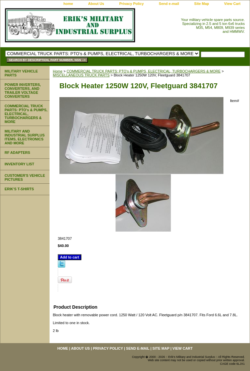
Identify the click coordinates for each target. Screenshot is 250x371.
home (68, 4)
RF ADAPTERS (17, 153)
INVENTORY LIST (19, 164)
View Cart (232, 4)
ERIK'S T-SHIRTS (19, 189)
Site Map (201, 4)
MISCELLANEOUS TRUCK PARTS (81, 75)
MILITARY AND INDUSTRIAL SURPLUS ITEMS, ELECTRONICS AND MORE (25, 137)
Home (57, 71)
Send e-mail (169, 4)
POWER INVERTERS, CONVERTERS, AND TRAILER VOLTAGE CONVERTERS (23, 90)
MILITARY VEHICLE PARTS (21, 73)
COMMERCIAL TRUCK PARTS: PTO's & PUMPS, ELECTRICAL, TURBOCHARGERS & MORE (143, 71)
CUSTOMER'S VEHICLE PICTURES (25, 177)
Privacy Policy (131, 4)
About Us (96, 4)
